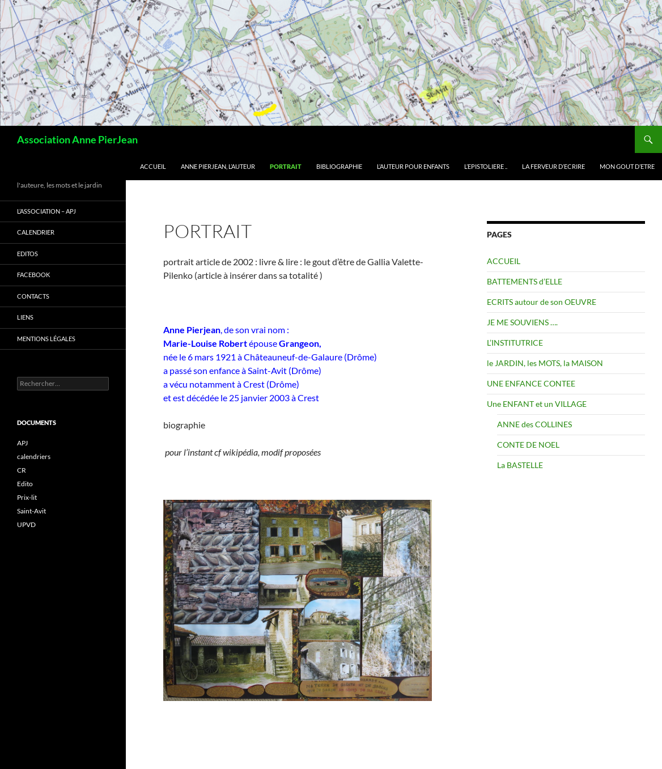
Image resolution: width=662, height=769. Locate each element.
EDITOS (27, 253)
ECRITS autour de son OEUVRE (541, 302)
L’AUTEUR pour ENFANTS (413, 166)
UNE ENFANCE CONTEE (531, 383)
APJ (22, 443)
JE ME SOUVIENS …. (522, 322)
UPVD (26, 524)
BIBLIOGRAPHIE (339, 166)
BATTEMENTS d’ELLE (524, 281)
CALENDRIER (35, 232)
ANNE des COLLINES (534, 424)
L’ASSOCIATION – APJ (46, 211)
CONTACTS (33, 296)
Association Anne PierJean (77, 139)
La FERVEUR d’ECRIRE (553, 166)
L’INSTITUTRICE (515, 342)
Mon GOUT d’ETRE (627, 166)
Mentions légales (46, 338)
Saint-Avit (31, 511)
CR (21, 470)
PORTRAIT (286, 166)
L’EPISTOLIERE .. (485, 166)
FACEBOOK (33, 274)
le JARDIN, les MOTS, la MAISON (545, 363)
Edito (25, 483)
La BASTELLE (520, 465)
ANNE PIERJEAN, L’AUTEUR (218, 166)
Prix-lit (27, 497)
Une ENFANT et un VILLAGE (537, 404)
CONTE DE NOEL (528, 444)
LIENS (25, 317)
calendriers (33, 456)
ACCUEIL (153, 166)
